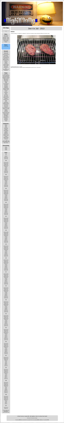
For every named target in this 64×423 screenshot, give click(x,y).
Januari (5, 158)
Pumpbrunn (6, 90)
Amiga (6, 100)
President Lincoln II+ (6, 103)
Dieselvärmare (6, 102)
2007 (6, 405)
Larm (6, 91)
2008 (6, 394)
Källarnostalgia (6, 130)
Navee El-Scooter (6, 113)
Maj (5, 182)
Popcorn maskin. (6, 65)
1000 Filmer (6, 85)
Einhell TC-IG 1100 (6, 108)
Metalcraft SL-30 (6, 117)
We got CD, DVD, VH (6, 54)
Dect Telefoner (6, 116)
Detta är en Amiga (6, 64)
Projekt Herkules (6, 137)
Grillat (6, 120)
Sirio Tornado (6, 95)
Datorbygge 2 (6, 115)
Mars (5, 156)
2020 (6, 230)
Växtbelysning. (6, 53)
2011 (6, 355)
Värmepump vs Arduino (6, 77)
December (5, 162)
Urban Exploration (6, 83)
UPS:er (6, 101)
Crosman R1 (6, 111)
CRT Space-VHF (6, 104)
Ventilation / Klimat (6, 89)
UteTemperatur (6, 36)
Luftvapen (6, 131)
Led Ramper (6, 84)
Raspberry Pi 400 (6, 99)
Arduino (6, 125)
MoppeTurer (6, 133)
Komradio (6, 129)
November (5, 163)
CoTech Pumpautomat (6, 75)
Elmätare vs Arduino (6, 78)
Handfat (6, 82)
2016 (6, 285)
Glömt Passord (6, 35)
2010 (6, 367)
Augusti (5, 166)
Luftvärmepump (6, 74)
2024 (6, 174)
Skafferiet (6, 109)
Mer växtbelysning (6, 57)
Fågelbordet (6, 87)
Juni (5, 195)
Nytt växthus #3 (6, 67)
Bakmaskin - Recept (6, 37)
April (5, 169)
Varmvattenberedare (6, 76)
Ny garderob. (6, 63)
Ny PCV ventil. (6, 52)
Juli (5, 208)
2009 (6, 380)
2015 (6, 299)
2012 (6, 341)
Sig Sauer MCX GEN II (6, 112)
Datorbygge (6, 86)
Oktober (5, 164)
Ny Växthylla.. (6, 55)
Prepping (6, 136)
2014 (6, 313)
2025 (6, 160)
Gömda (6, 149)
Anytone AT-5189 (6, 97)
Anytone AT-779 (6, 96)
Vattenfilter (6, 98)
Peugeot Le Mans (6, 135)
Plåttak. (6, 62)
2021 (6, 216)
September (5, 165)
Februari (5, 157)
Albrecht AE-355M (6, 88)
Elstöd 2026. (6, 66)
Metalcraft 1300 (6, 114)
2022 (6, 202)
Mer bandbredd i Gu (6, 69)
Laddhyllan (6, 110)
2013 (6, 327)
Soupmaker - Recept (6, 38)
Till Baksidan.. (6, 70)
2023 (6, 188)
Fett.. (6, 68)
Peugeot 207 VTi (6, 134)
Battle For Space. (6, 56)
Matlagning (6, 132)
